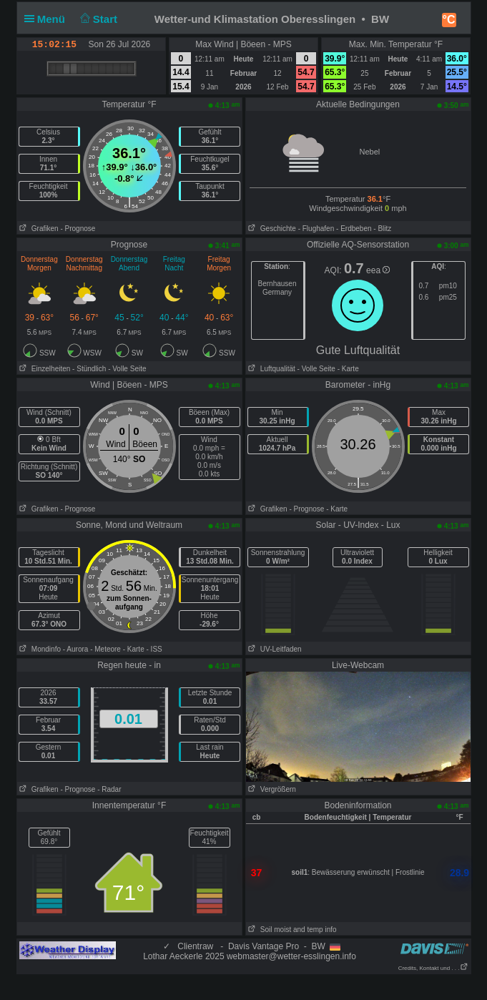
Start (97, 19)
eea (378, 270)
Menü (48, 19)
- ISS (154, 649)
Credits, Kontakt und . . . (433, 968)
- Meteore (105, 649)
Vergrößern (271, 789)
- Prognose (77, 228)
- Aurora (76, 649)
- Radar (109, 789)
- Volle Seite (127, 369)
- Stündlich (89, 369)
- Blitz (382, 228)
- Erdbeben (353, 228)
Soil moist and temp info (291, 929)
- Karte (347, 369)
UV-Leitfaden (274, 649)
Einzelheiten (44, 369)
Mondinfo (39, 649)
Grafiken (38, 228)
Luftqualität (270, 369)
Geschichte (271, 228)
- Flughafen (316, 228)
